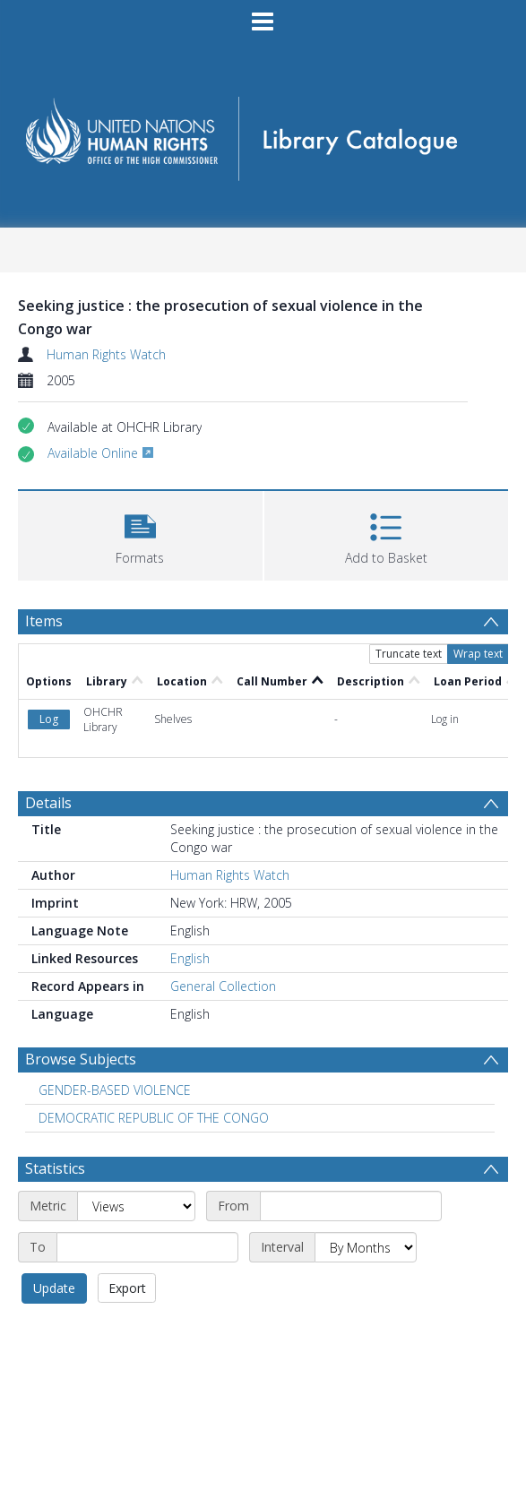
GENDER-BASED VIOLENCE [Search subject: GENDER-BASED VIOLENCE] (115, 1089)
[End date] (147, 1247)
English (190, 958)
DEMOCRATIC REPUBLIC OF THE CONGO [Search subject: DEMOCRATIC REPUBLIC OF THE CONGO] (154, 1117)
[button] (140, 533)
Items (44, 621)
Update (54, 1288)
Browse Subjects (80, 1059)
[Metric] (136, 1206)
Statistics (55, 1168)
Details (48, 803)
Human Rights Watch (106, 354)
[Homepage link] (263, 133)
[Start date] (351, 1206)
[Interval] (366, 1247)
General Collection (223, 986)
